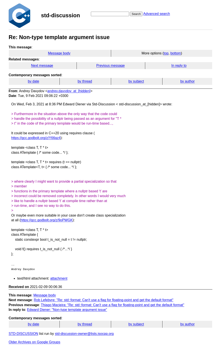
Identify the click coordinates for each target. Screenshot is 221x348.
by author (187, 81)
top (166, 53)
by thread (85, 81)
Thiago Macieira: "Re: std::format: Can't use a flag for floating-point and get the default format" (112, 305)
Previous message (110, 65)
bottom (175, 53)
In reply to (178, 65)
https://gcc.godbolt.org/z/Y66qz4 (36, 138)
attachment (58, 278)
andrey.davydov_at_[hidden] (68, 91)
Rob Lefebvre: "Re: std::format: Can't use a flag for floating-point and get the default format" (104, 300)
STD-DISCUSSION (23, 333)
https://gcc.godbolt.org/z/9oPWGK (47, 220)
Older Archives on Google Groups (34, 342)
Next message (42, 65)
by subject (136, 81)
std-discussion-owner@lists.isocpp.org (84, 333)
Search (136, 14)
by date (33, 81)
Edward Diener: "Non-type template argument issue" (67, 310)
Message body (59, 53)
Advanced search (156, 14)
